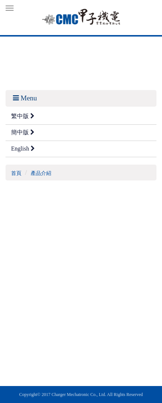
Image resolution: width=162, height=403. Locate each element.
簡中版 (22, 132)
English (23, 148)
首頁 (16, 173)
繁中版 (22, 116)
